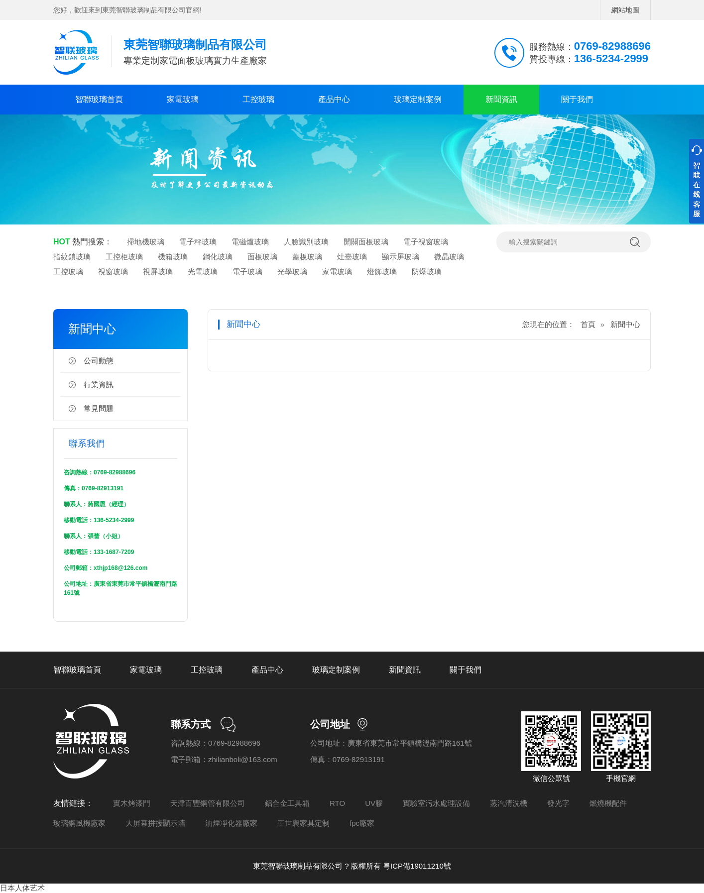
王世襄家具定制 (303, 823)
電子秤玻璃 (198, 241)
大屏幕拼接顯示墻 (155, 823)
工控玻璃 (258, 99)
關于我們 (577, 99)
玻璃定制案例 (418, 99)
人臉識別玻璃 (306, 241)
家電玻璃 (183, 99)
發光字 (558, 803)
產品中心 (334, 99)
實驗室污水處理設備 (436, 803)
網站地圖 (625, 10)
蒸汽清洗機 (508, 803)
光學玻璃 (292, 271)
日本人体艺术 (22, 888)
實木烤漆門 (131, 803)
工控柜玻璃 (124, 256)
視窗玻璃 (113, 271)
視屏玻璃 (158, 271)
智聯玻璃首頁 (99, 99)
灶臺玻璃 (352, 256)
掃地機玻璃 (145, 241)
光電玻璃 (203, 271)
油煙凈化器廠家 (231, 823)
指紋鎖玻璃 (72, 256)
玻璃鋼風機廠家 (79, 823)
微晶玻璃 (449, 256)
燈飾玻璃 (382, 271)
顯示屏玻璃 (400, 256)
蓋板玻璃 (307, 256)
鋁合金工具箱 (287, 803)
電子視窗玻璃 (425, 241)
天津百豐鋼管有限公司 (207, 803)
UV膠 (374, 803)
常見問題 (99, 408)
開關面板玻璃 (366, 241)
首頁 (588, 324)
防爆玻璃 (427, 271)
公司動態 (99, 360)
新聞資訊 (501, 99)
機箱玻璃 (173, 256)
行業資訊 (99, 384)
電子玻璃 (247, 271)
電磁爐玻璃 (250, 241)
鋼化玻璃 (218, 256)
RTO (337, 803)
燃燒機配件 (608, 803)
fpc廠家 (362, 823)
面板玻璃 (262, 256)
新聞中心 (625, 324)
